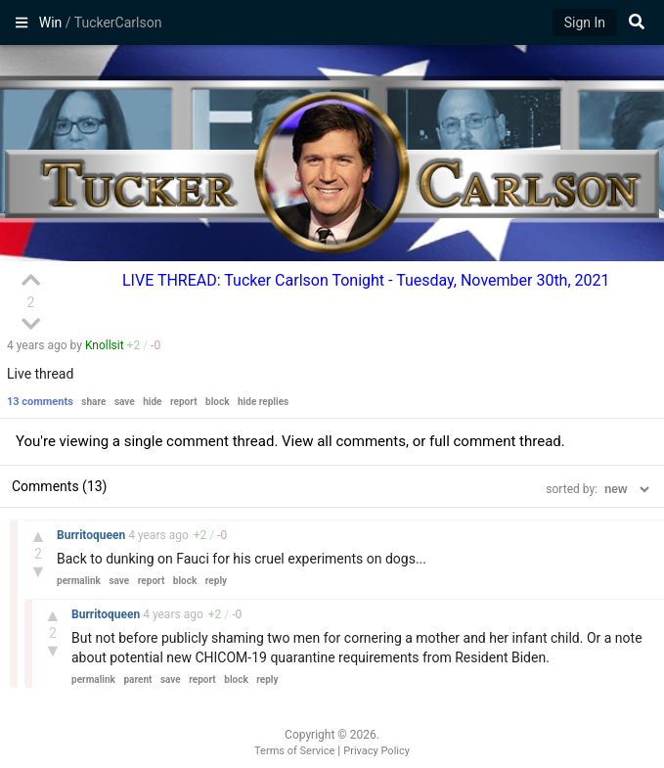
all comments (361, 441)
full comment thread (495, 441)
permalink (79, 580)
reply (216, 580)
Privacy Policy (376, 751)
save (124, 401)
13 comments (40, 401)
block (217, 401)
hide (152, 401)
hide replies (263, 401)
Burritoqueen (92, 535)
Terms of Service (294, 751)
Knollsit (104, 345)
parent (137, 679)
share (93, 401)
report (184, 401)
